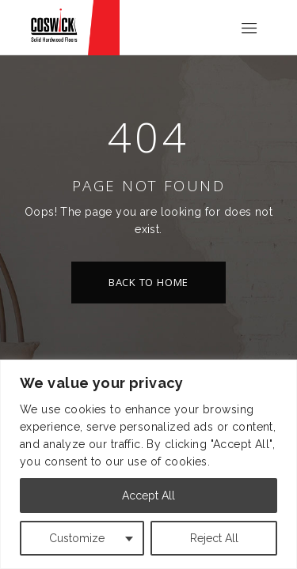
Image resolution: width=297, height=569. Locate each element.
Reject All (214, 538)
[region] (148, 464)
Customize (77, 538)
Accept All (148, 495)
